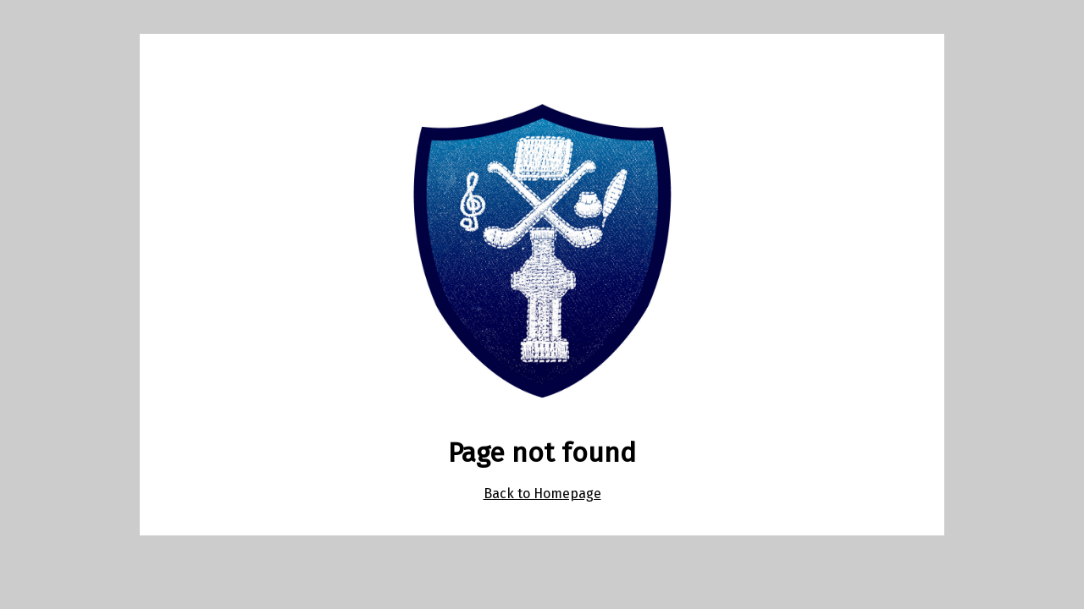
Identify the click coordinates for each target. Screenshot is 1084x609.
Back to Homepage (542, 494)
